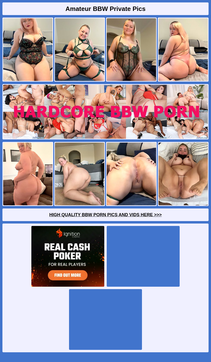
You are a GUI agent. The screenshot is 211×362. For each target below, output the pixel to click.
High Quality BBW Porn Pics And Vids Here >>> (105, 214)
